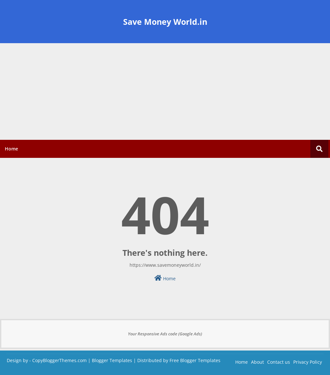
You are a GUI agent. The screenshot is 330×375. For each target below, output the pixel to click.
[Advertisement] (165, 91)
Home (11, 149)
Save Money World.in (165, 21)
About (257, 362)
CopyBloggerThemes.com (59, 360)
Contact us (278, 362)
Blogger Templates (112, 360)
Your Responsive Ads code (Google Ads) (165, 334)
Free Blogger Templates (195, 360)
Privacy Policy (307, 362)
